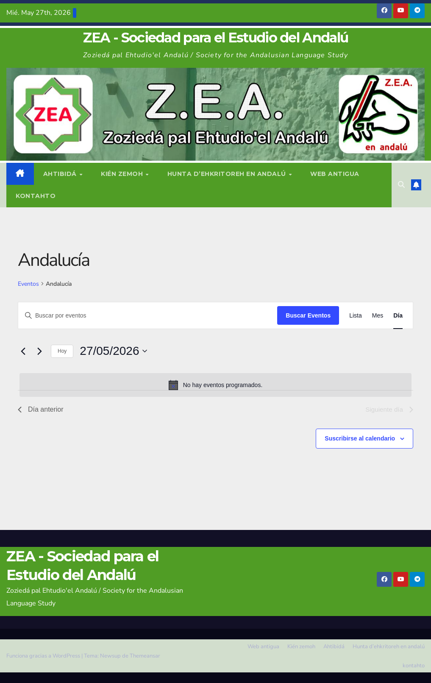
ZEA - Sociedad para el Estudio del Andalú (215, 37)
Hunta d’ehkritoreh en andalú (227, 174)
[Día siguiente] (39, 351)
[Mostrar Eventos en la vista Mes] (377, 315)
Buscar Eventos (308, 315)
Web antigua (334, 174)
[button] (401, 185)
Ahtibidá (61, 174)
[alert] (215, 385)
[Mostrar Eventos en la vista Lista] (355, 315)
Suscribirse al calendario (360, 438)
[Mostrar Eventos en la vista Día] (398, 315)
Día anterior (41, 409)
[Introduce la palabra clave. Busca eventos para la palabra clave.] (147, 315)
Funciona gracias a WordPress (43, 656)
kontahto (36, 196)
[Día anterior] (23, 351)
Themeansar (145, 656)
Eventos (28, 284)
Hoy (62, 351)
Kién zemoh (123, 174)
